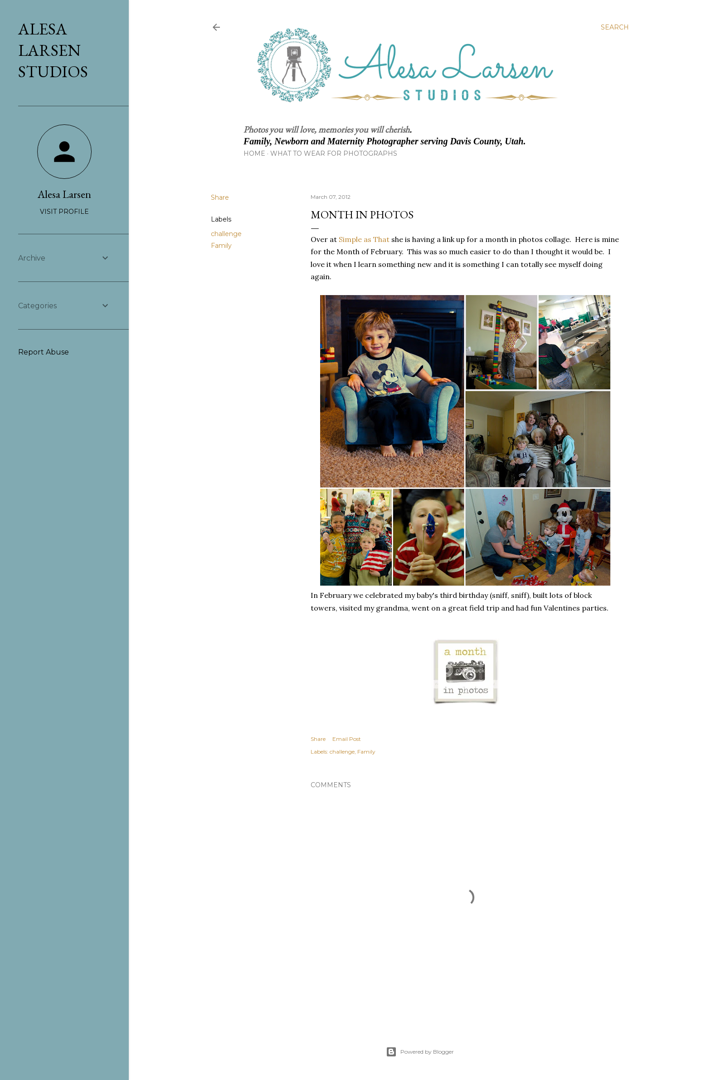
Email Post (346, 738)
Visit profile (64, 211)
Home (254, 153)
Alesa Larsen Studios (53, 50)
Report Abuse (43, 352)
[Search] (615, 27)
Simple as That (364, 239)
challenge (226, 234)
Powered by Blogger (420, 1051)
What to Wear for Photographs (333, 153)
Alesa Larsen (64, 194)
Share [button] (220, 197)
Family (221, 246)
